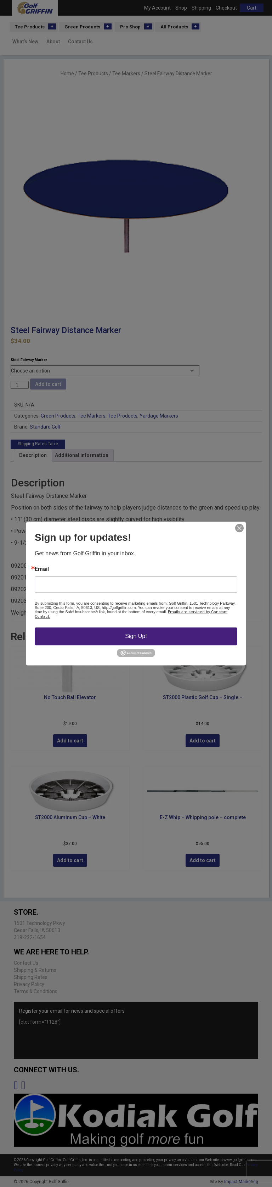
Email (42, 569)
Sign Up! (136, 636)
